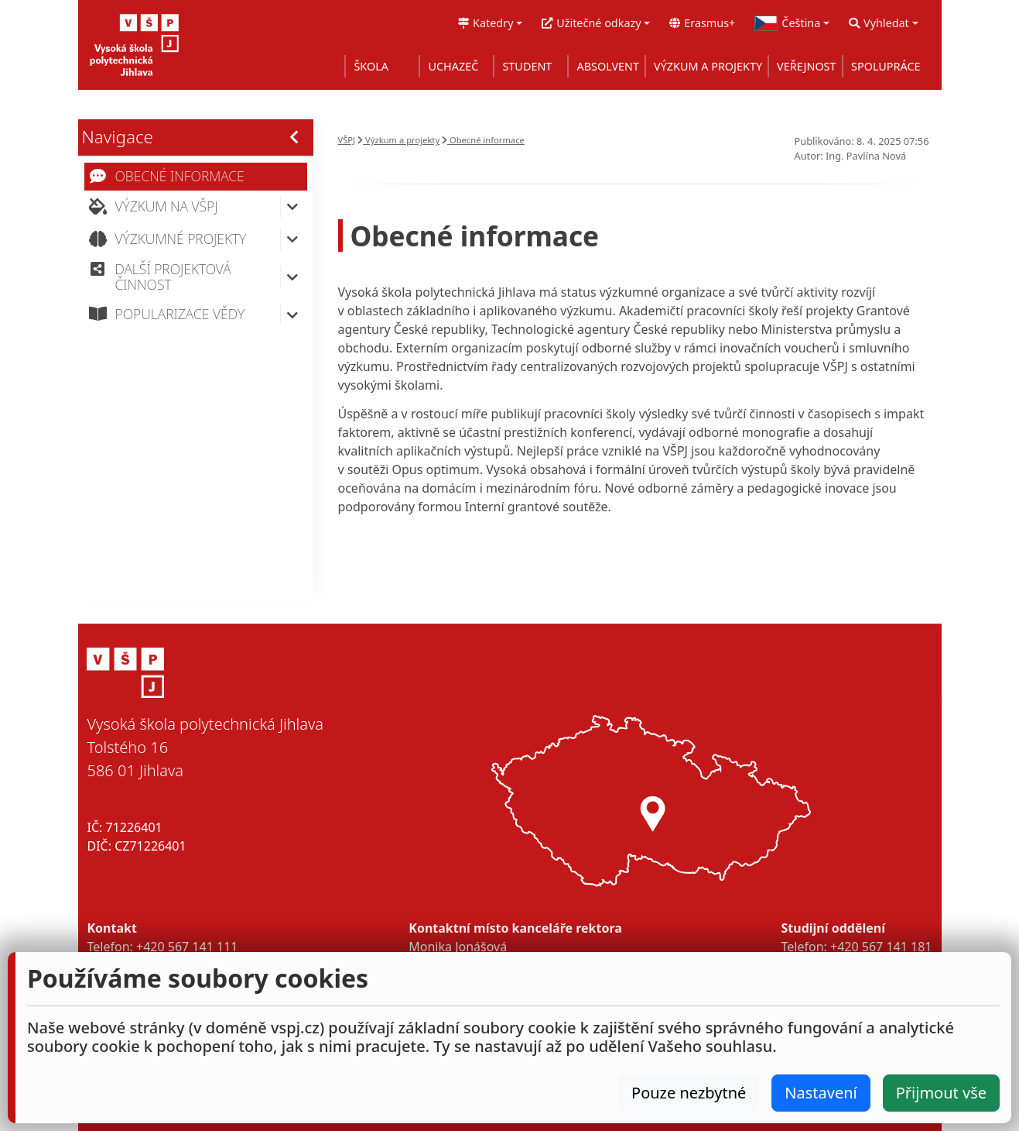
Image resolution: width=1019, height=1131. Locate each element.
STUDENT (527, 66)
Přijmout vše (941, 1092)
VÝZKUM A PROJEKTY (708, 66)
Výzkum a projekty (398, 140)
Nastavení (821, 1092)
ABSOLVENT (607, 66)
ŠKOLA (371, 66)
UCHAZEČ (453, 66)
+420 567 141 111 (187, 946)
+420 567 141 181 (881, 946)
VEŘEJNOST (806, 66)
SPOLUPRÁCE (885, 66)
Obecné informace (483, 140)
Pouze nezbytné (688, 1092)
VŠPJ (347, 140)
